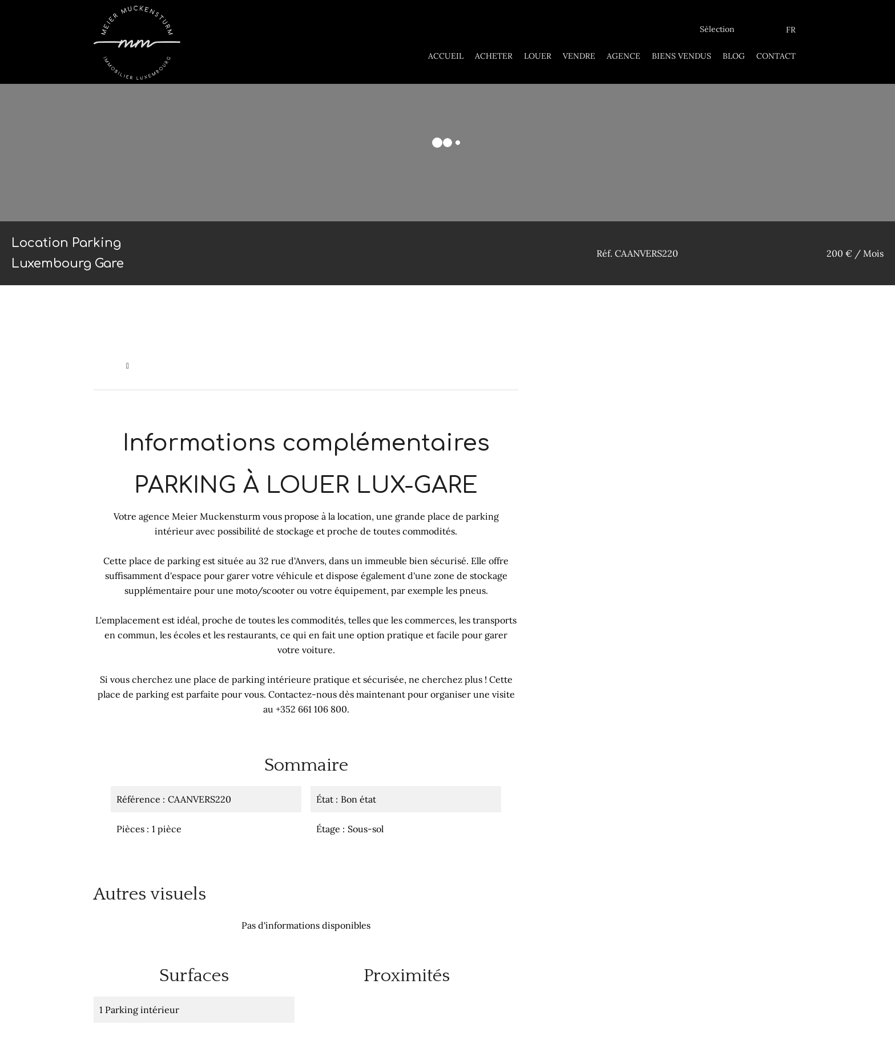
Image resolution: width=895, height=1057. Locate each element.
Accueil (107, 366)
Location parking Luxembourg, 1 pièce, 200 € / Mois (233, 366)
